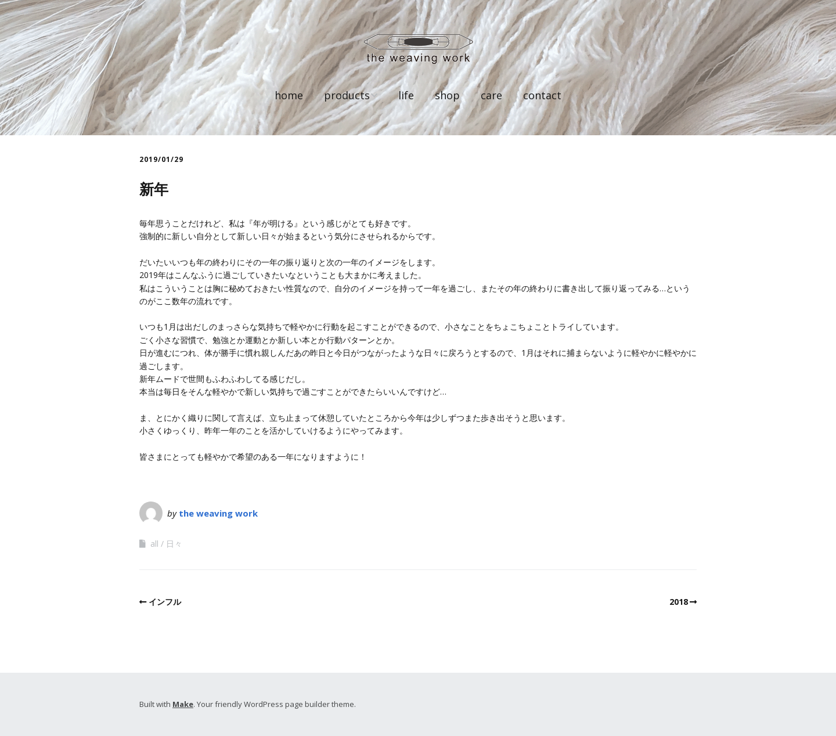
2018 (678, 601)
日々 (174, 543)
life (406, 95)
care (491, 95)
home (289, 95)
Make (182, 704)
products (347, 95)
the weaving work (218, 513)
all (154, 543)
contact (542, 95)
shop (447, 95)
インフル (165, 601)
